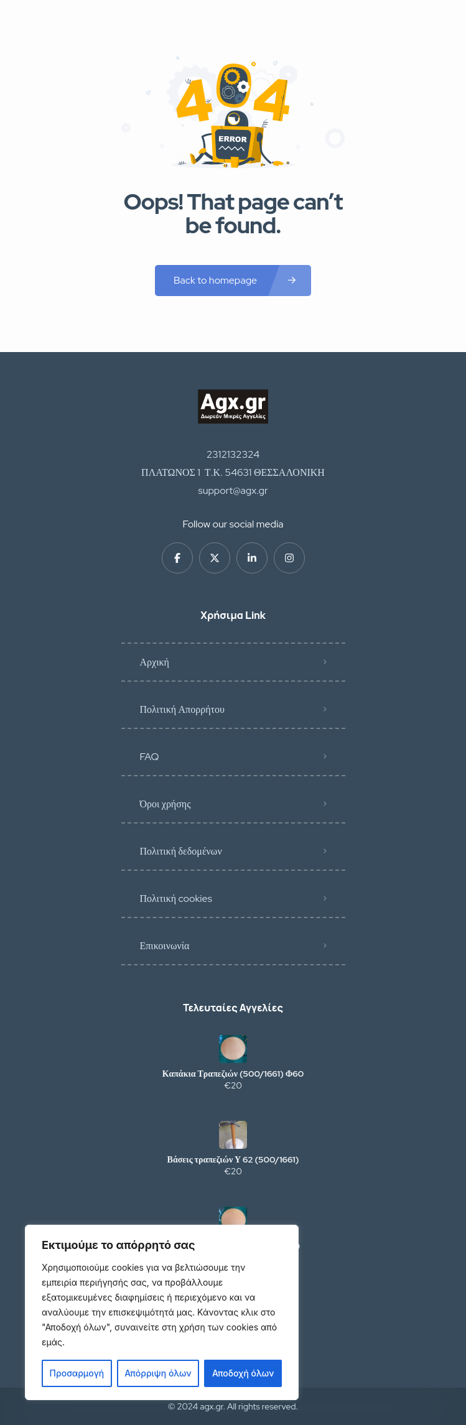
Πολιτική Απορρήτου (182, 709)
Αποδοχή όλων (243, 1373)
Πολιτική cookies (176, 898)
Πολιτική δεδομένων (181, 851)
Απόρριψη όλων (157, 1373)
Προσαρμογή (77, 1373)
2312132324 (233, 454)
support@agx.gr (233, 490)
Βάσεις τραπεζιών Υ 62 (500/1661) (233, 1159)
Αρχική (154, 662)
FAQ (149, 756)
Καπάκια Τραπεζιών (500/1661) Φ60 (233, 1073)
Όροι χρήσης (165, 803)
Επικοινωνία (165, 945)
